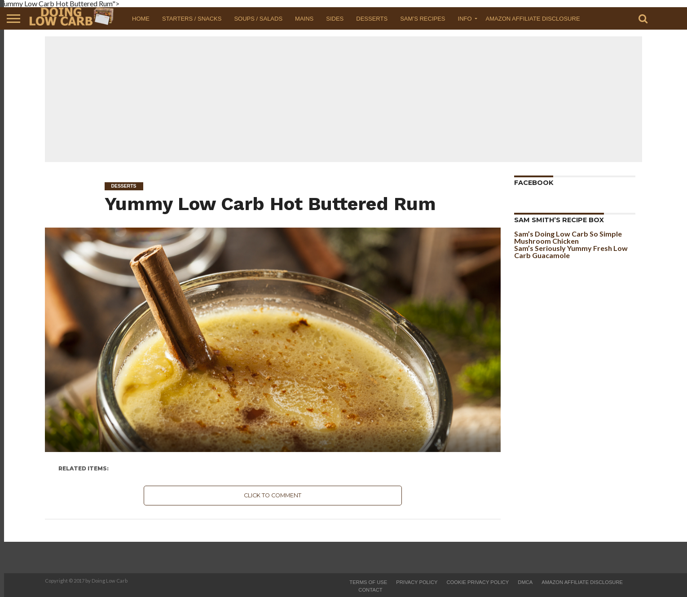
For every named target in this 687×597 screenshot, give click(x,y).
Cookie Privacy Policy (477, 582)
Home (141, 18)
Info (465, 18)
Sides (335, 18)
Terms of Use (368, 582)
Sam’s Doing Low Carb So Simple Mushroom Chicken (568, 237)
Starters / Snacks (191, 18)
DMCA (525, 582)
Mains (304, 18)
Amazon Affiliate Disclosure (533, 18)
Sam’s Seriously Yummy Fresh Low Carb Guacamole (571, 251)
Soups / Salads (258, 18)
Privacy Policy (416, 582)
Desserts (372, 18)
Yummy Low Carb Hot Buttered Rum (270, 204)
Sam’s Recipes (422, 18)
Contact (370, 590)
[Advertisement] (343, 99)
